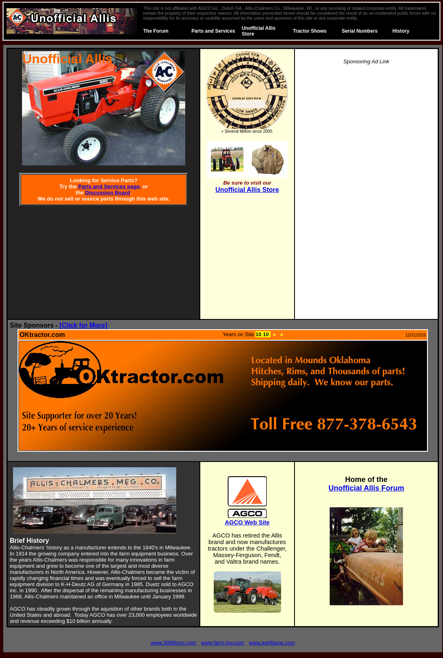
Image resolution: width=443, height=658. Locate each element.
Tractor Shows (310, 31)
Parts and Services (213, 31)
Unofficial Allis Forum (366, 488)
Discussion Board (107, 193)
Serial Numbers (360, 31)
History (400, 31)
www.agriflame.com (272, 643)
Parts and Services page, (109, 186)
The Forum (155, 31)
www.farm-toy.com (222, 643)
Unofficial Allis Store (247, 189)
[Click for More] (83, 325)
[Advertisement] (366, 194)
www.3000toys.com (173, 643)
